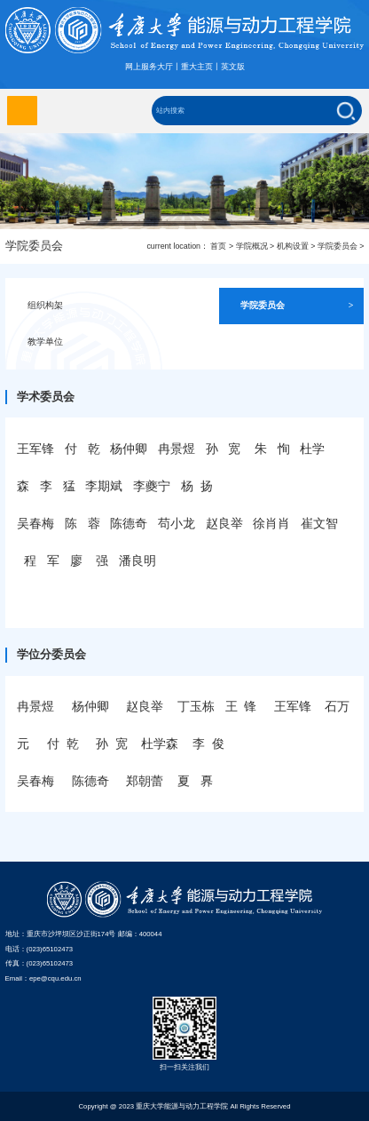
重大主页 (197, 66)
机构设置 (293, 246)
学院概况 (252, 246)
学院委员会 (337, 246)
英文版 (233, 66)
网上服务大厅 (149, 66)
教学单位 (83, 342)
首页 (218, 246)
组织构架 (83, 305)
